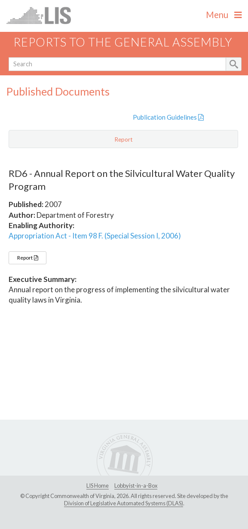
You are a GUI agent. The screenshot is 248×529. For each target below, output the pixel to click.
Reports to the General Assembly (123, 42)
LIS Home (97, 485)
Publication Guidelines (168, 117)
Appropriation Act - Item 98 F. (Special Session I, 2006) (95, 235)
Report (27, 257)
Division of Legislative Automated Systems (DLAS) (123, 503)
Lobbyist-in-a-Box (135, 485)
